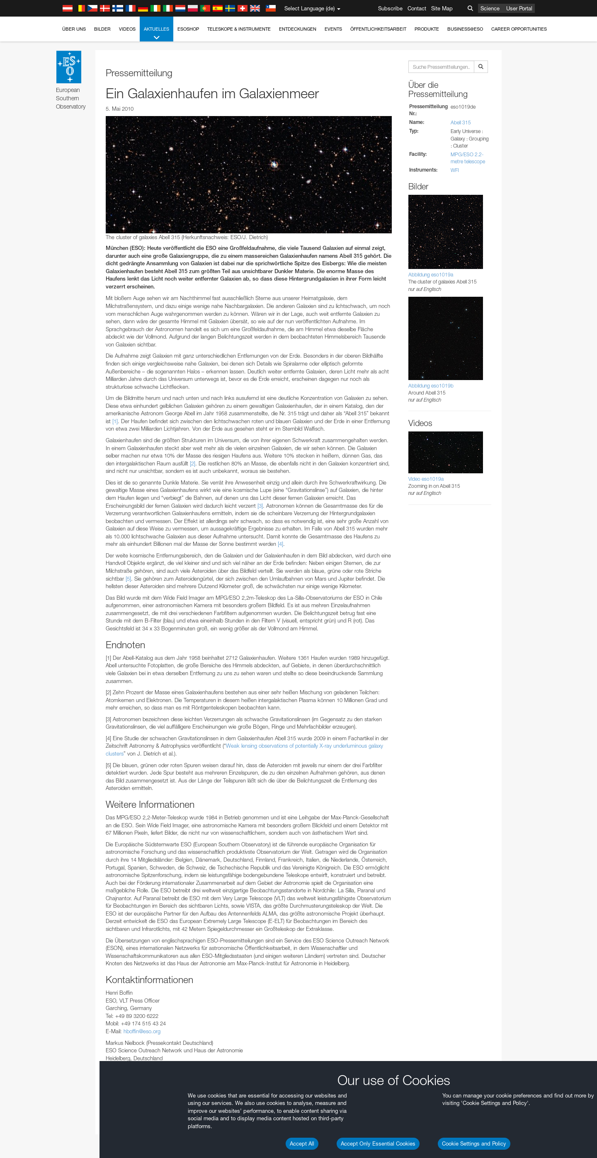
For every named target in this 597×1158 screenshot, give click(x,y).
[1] (115, 421)
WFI (455, 170)
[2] (192, 463)
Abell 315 (461, 122)
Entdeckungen (297, 29)
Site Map (442, 8)
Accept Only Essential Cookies (378, 1143)
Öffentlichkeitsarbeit (378, 29)
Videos (127, 29)
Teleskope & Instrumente (239, 29)
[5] (128, 578)
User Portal (519, 8)
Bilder (102, 29)
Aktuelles (156, 33)
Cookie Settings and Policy (474, 1143)
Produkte (427, 29)
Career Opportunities (519, 29)
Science (490, 8)
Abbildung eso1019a (430, 274)
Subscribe (390, 8)
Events (333, 29)
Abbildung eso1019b (431, 386)
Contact (417, 8)
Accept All (302, 1143)
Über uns (74, 29)
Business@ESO (465, 29)
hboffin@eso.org (142, 1031)
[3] (260, 505)
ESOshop (188, 29)
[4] (280, 543)
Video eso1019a (426, 479)
